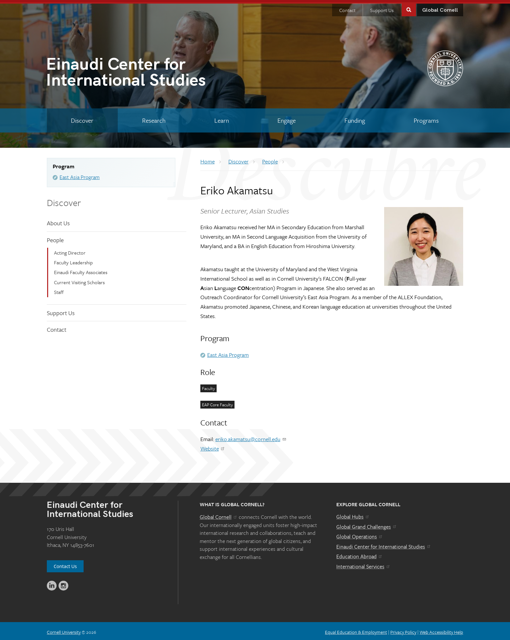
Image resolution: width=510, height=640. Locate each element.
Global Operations (359, 534)
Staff (59, 289)
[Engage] (286, 118)
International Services (363, 564)
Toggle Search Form (409, 7)
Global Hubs (353, 514)
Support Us (382, 7)
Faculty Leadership (73, 260)
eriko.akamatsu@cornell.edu (251, 437)
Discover (64, 200)
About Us (58, 220)
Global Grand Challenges (366, 524)
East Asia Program (80, 175)
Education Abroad (359, 554)
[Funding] (354, 118)
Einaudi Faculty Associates (80, 269)
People (55, 237)
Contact (347, 7)
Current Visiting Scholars (79, 280)
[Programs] (426, 118)
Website (212, 446)
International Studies (150, 71)
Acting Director (70, 250)
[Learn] (221, 118)
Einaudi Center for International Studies (383, 544)
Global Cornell (440, 8)
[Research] (154, 118)
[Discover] (82, 118)
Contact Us (65, 564)
